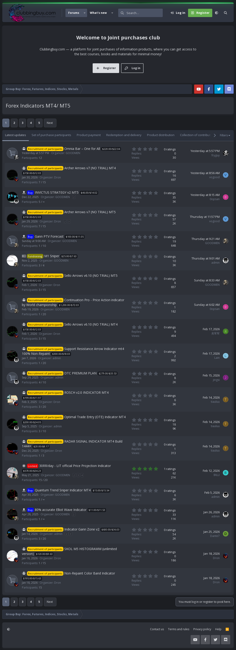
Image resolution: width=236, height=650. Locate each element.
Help (218, 629)
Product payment (89, 135)
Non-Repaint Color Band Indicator (89, 573)
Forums (73, 13)
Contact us (157, 629)
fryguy (216, 155)
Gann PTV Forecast (49, 236)
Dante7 (215, 536)
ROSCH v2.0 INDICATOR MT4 (86, 392)
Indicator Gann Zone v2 (81, 529)
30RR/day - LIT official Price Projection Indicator (75, 465)
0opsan (215, 199)
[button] (84, 13)
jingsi (216, 380)
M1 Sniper (51, 256)
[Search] (145, 13)
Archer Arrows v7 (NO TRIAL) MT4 (90, 168)
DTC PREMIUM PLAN (80, 373)
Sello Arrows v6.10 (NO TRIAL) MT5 (91, 275)
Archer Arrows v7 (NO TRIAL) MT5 (90, 212)
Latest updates (15, 135)
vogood (214, 177)
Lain (217, 358)
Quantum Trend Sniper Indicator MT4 (63, 490)
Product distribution (160, 135)
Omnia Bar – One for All (82, 148)
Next (50, 123)
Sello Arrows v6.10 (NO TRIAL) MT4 (91, 324)
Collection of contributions (198, 135)
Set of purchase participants (51, 135)
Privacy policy (202, 629)
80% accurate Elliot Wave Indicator (60, 509)
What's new (98, 13)
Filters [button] (224, 135)
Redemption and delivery (124, 135)
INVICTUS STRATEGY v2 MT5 (57, 192)
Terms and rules (178, 629)
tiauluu (215, 402)
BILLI (217, 475)
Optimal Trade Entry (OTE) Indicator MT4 (95, 417)
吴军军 (215, 333)
